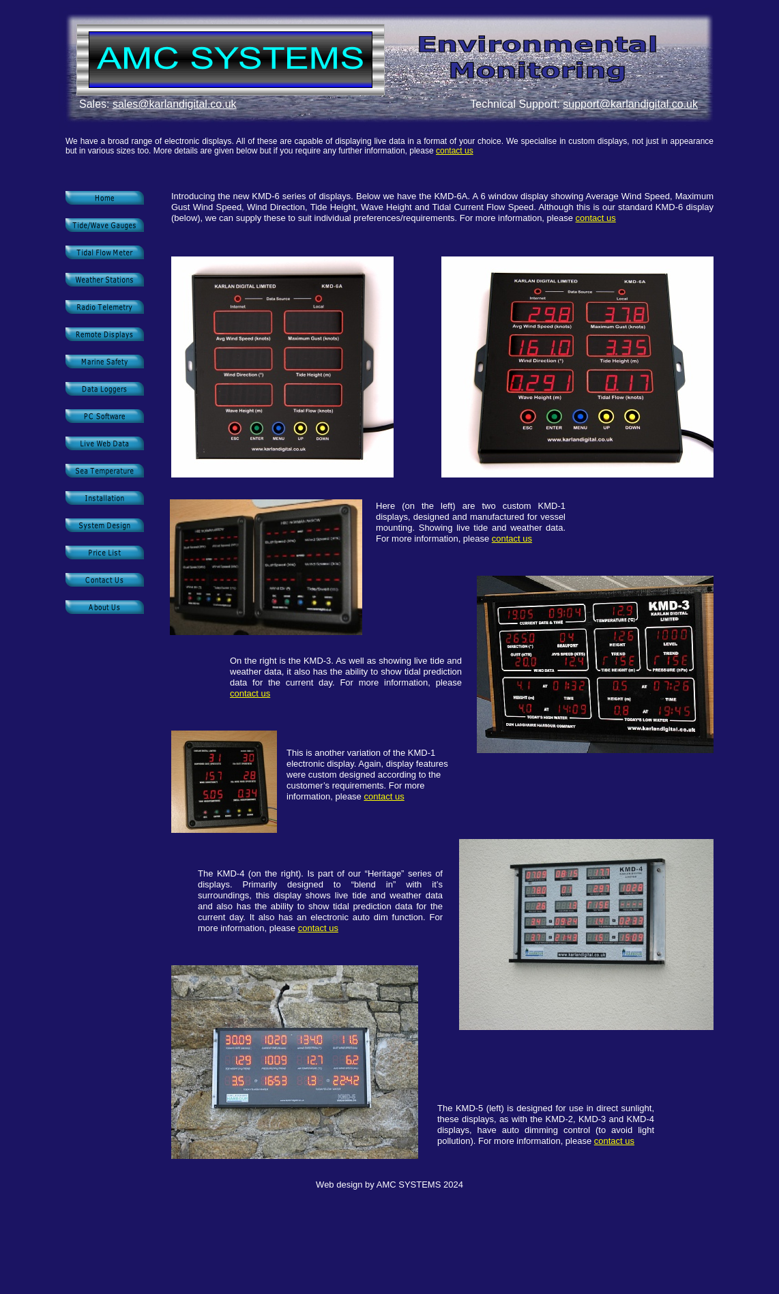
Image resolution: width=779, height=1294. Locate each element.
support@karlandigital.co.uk (630, 104)
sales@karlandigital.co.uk (175, 104)
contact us (454, 151)
